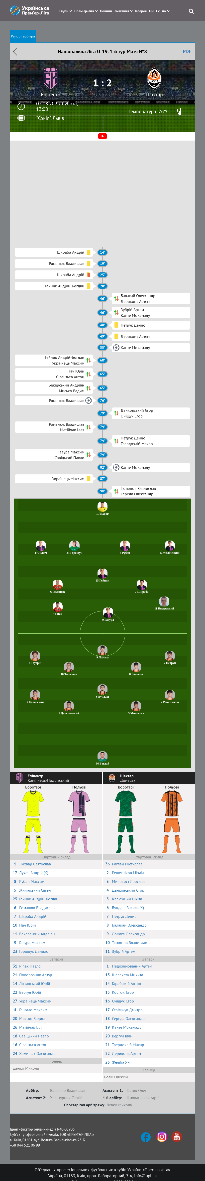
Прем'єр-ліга (84, 11)
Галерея (141, 11)
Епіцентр (50, 94)
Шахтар (154, 94)
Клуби (63, 11)
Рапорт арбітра (23, 36)
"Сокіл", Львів (50, 118)
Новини (106, 11)
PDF (187, 51)
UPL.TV (154, 11)
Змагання (121, 11)
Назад (15, 51)
